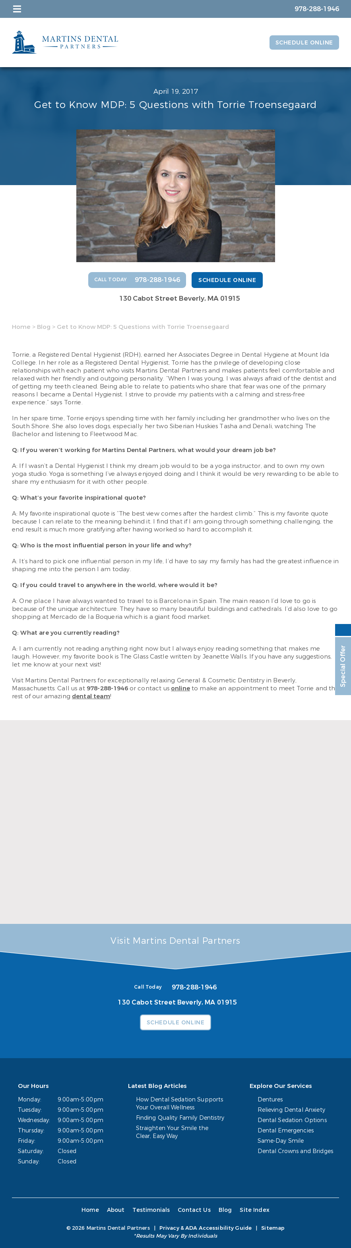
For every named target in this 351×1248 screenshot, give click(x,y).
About (116, 1210)
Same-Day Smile (281, 1141)
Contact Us (194, 1210)
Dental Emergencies (286, 1130)
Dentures (270, 1099)
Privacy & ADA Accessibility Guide (205, 1228)
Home (21, 327)
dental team (91, 696)
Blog (43, 327)
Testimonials (151, 1210)
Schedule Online (304, 42)
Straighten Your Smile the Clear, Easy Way (172, 1132)
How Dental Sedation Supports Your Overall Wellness (179, 1103)
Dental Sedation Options (292, 1120)
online (180, 688)
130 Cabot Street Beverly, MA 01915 (179, 298)
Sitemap (273, 1228)
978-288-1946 (107, 688)
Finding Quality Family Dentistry (180, 1118)
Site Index (255, 1210)
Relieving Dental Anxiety (291, 1110)
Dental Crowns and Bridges (296, 1151)
